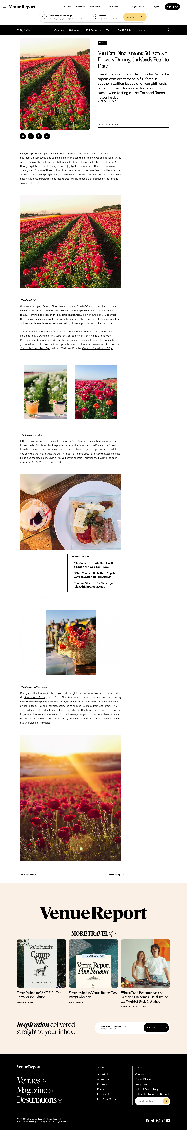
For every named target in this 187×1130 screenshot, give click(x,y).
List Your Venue (107, 1099)
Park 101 (35, 335)
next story (116, 874)
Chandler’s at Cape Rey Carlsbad (58, 335)
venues (67, 6)
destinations (95, 6)
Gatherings (74, 30)
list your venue (139, 6)
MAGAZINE (24, 30)
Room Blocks (143, 1079)
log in (156, 6)
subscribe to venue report (114, 1026)
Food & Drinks (124, 30)
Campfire (42, 340)
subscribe (157, 1027)
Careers (102, 1084)
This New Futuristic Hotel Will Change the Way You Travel (93, 565)
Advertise (103, 1079)
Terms (65, 1121)
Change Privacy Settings (50, 1121)
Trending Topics (113, 123)
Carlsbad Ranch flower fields (56, 162)
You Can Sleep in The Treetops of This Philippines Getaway (95, 584)
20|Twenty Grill (61, 340)
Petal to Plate (100, 162)
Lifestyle (141, 30)
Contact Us (104, 1094)
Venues (31, 1080)
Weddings (59, 30)
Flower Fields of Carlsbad (33, 445)
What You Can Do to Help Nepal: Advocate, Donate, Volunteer (94, 575)
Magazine (35, 1089)
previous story (26, 874)
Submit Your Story (146, 1089)
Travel (109, 30)
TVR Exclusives (93, 30)
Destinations (39, 1099)
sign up (172, 6)
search (135, 16)
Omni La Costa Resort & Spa (97, 348)
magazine (80, 6)
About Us (103, 1074)
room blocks (112, 6)
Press (100, 1089)
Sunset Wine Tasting (35, 697)
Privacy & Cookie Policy (27, 1121)
